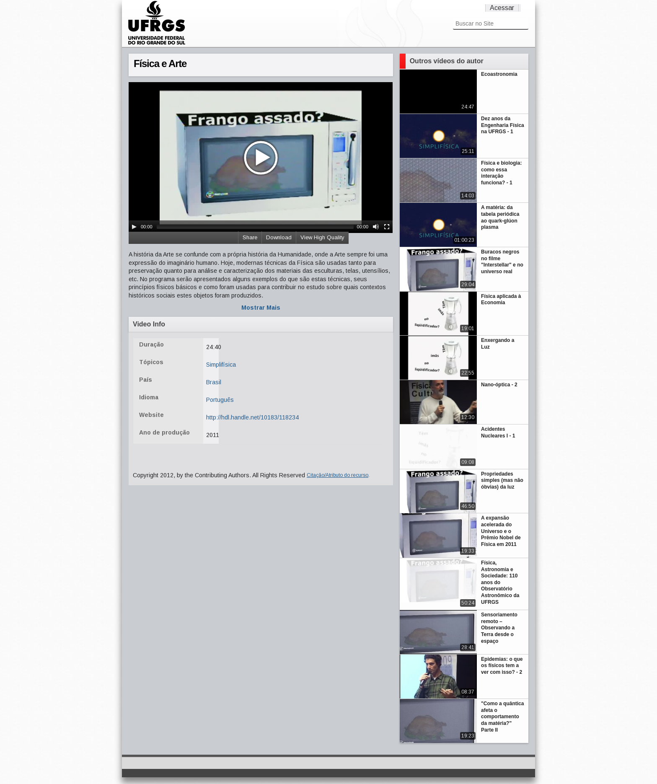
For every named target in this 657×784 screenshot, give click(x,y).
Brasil (213, 382)
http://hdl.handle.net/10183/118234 (252, 417)
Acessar (502, 7)
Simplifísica (221, 364)
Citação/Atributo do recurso (337, 475)
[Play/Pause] (134, 226)
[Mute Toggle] (375, 226)
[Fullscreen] (386, 226)
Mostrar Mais (260, 307)
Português (220, 399)
